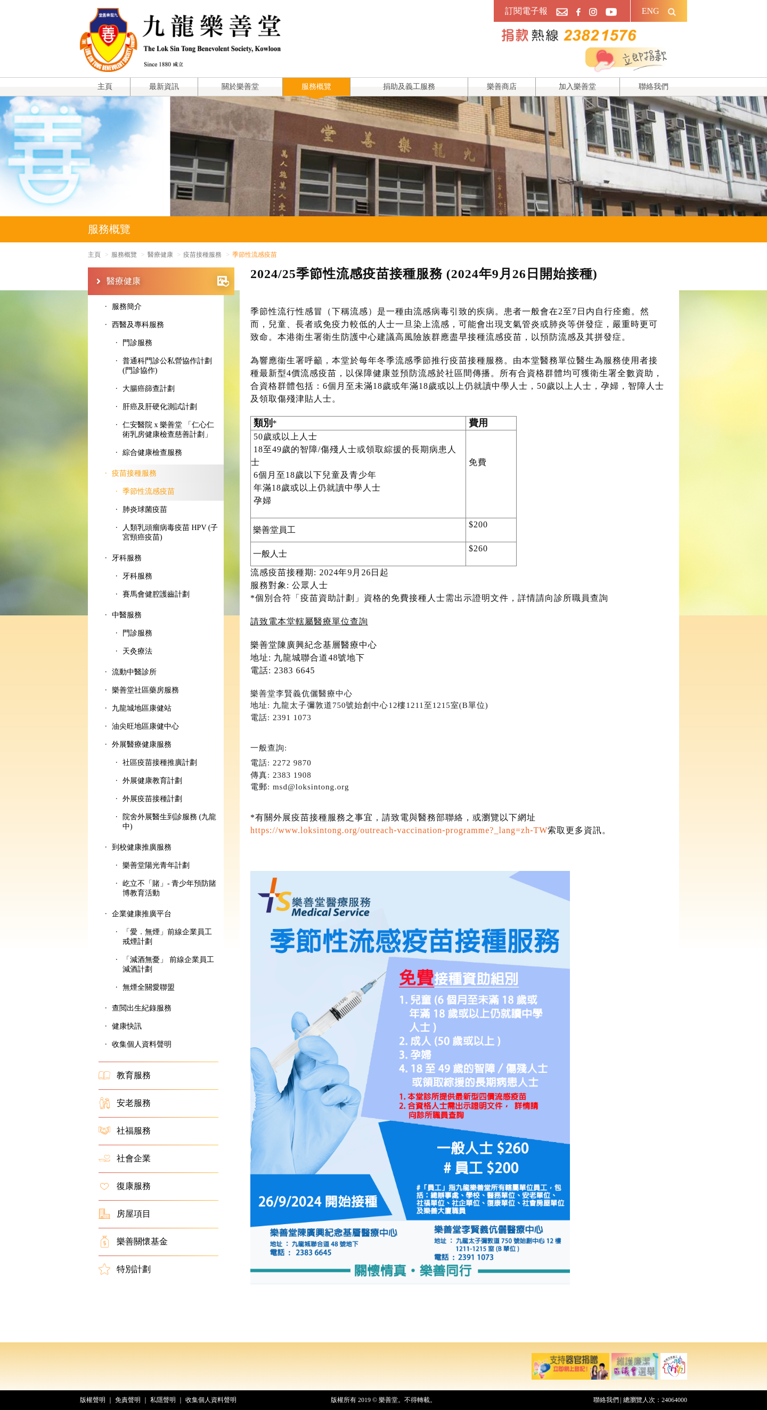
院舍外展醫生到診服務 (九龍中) (169, 821)
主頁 (104, 87)
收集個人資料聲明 (142, 1044)
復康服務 (125, 1186)
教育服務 (125, 1075)
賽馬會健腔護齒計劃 (156, 594)
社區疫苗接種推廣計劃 (160, 763)
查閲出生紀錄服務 (142, 1008)
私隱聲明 (163, 1400)
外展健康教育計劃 (152, 781)
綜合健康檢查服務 (152, 453)
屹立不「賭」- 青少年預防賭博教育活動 (169, 888)
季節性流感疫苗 (149, 491)
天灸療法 (137, 651)
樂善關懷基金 (133, 1242)
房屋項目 (125, 1214)
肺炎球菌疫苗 (145, 510)
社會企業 (125, 1158)
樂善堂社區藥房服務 (145, 690)
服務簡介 (127, 307)
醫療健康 (168, 281)
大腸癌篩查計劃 (149, 389)
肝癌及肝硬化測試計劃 (160, 407)
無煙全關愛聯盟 (149, 987)
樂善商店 (502, 87)
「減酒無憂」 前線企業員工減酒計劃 (168, 964)
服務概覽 (316, 87)
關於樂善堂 (240, 87)
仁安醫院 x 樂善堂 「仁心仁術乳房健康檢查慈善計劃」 (168, 429)
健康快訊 (127, 1026)
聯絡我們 (653, 87)
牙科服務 (137, 576)
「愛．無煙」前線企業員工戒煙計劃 (167, 937)
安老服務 (125, 1103)
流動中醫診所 (134, 672)
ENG (650, 10)
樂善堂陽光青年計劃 (156, 865)
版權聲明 (92, 1400)
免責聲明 (128, 1400)
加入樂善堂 (577, 87)
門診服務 (137, 343)
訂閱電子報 (526, 10)
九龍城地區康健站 (142, 708)
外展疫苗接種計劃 (152, 799)
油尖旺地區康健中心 (145, 726)
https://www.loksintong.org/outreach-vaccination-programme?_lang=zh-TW (399, 830)
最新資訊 (164, 87)
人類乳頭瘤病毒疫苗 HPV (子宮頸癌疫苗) (170, 532)
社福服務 (125, 1131)
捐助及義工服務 (409, 87)
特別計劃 (125, 1269)
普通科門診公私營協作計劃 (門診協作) (167, 365)
